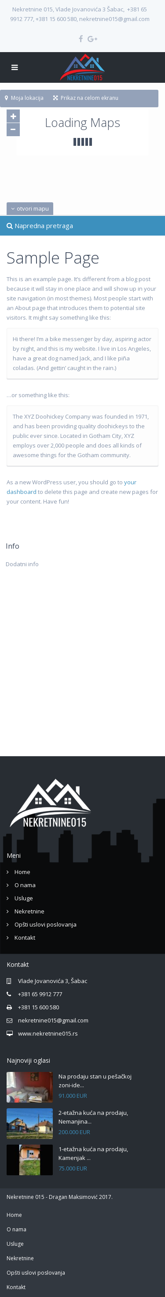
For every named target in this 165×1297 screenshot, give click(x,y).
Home (22, 872)
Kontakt (25, 937)
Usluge (24, 898)
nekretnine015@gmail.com (53, 1020)
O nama (25, 885)
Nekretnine (29, 911)
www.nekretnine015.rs (48, 1033)
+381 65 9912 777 (40, 994)
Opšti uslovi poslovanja (46, 924)
